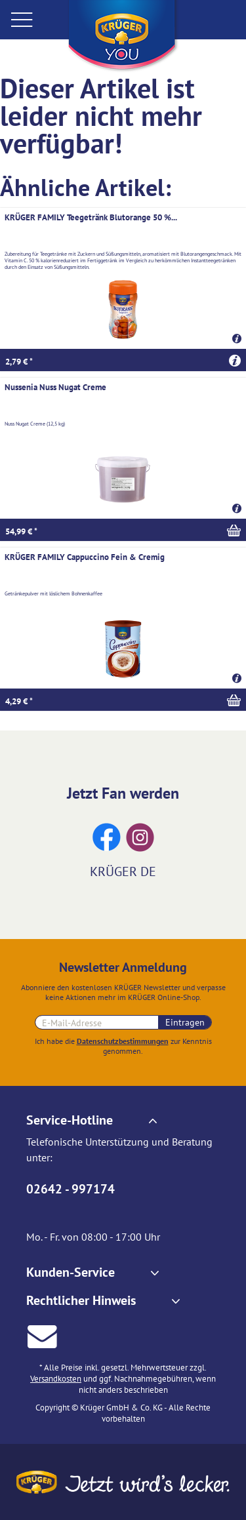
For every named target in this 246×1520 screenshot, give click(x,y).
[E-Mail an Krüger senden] (42, 1334)
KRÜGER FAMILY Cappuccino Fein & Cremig (85, 557)
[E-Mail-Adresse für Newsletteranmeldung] (97, 1022)
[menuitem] (33, 19)
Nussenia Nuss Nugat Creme (55, 387)
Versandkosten (55, 1378)
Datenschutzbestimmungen (123, 1041)
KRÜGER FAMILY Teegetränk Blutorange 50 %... (91, 217)
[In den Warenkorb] (123, 529)
